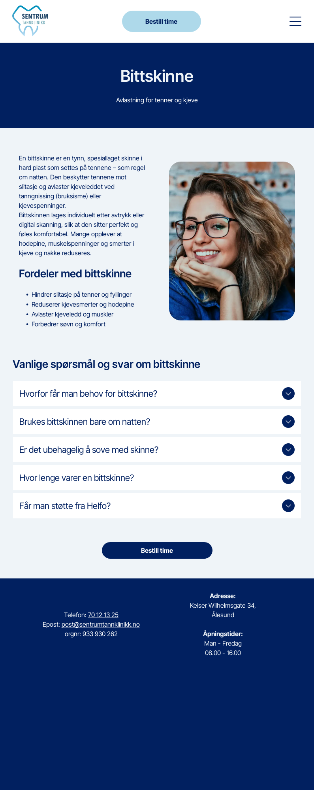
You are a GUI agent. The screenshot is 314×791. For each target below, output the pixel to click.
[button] (295, 22)
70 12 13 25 (103, 616)
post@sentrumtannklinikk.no (101, 625)
